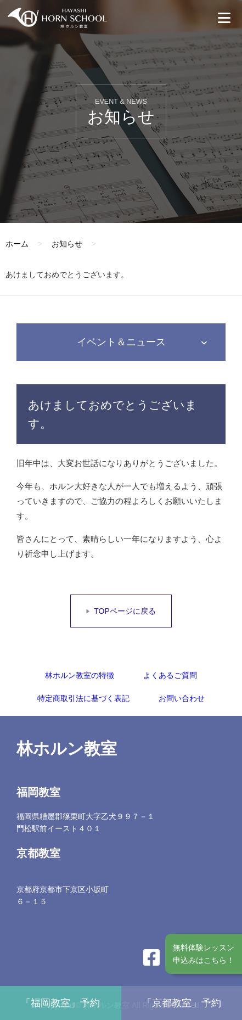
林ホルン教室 (66, 748)
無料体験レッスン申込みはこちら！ (203, 953)
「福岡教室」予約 (60, 1002)
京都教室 (38, 853)
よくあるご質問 (170, 675)
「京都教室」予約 (181, 1002)
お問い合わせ (182, 698)
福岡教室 (38, 792)
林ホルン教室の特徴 (79, 675)
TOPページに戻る (125, 611)
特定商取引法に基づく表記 (83, 698)
